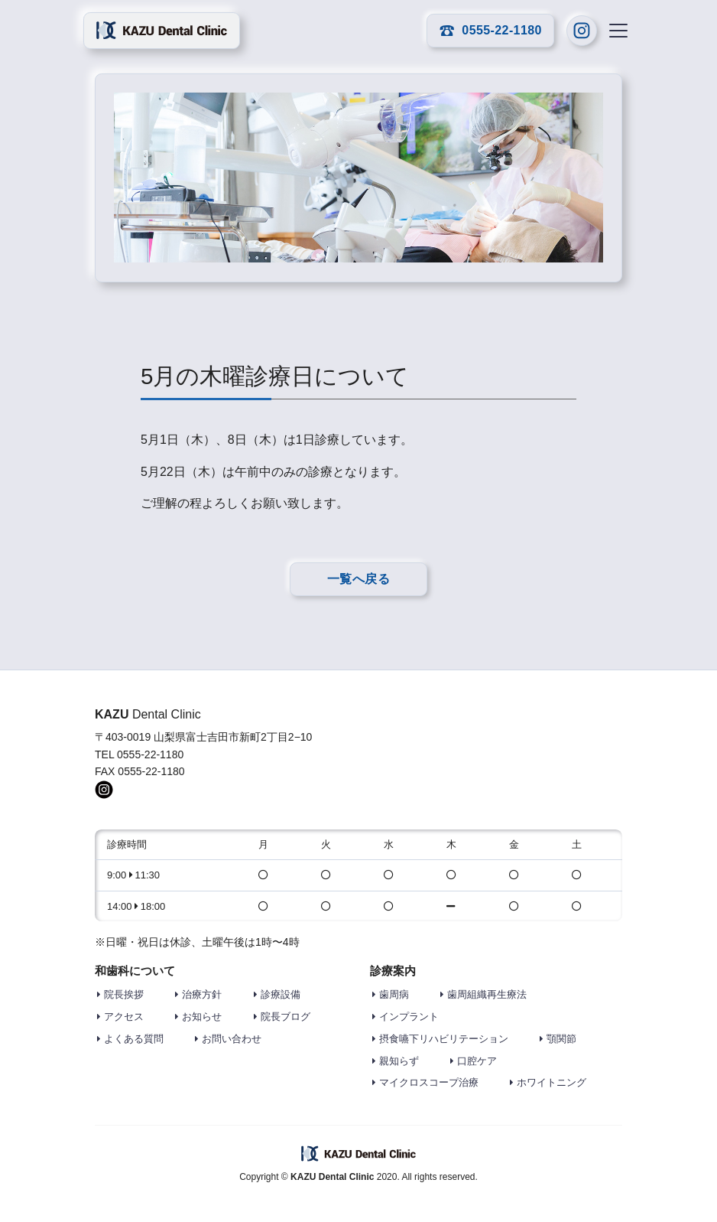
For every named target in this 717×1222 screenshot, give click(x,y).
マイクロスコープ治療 (429, 1082)
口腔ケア (477, 1061)
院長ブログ (285, 1016)
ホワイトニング (551, 1082)
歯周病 (394, 994)
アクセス (124, 1016)
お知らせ (202, 1016)
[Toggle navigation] (618, 30)
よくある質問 (134, 1038)
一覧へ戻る (358, 578)
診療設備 (280, 994)
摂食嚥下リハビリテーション (443, 1038)
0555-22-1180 (491, 30)
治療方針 (202, 994)
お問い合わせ (231, 1038)
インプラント (409, 1016)
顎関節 (561, 1038)
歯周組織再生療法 (487, 994)
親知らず (399, 1061)
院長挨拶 (124, 994)
